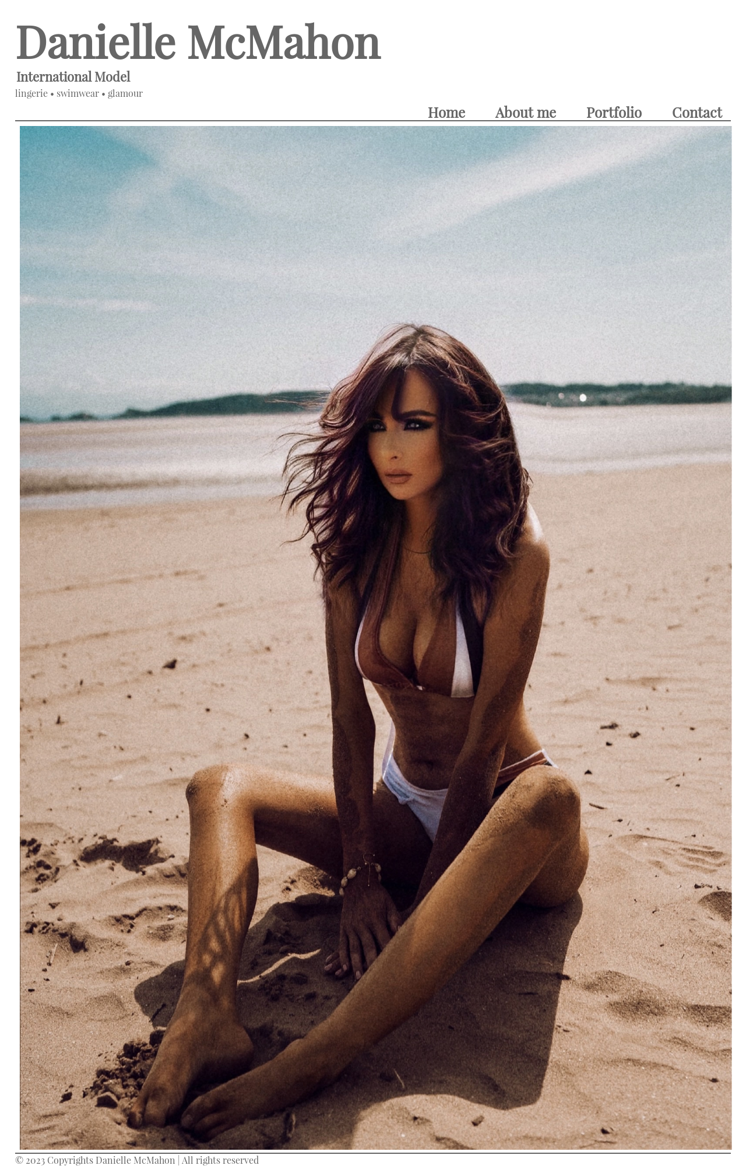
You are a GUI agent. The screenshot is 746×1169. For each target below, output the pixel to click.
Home (446, 112)
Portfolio (614, 112)
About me (525, 112)
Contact (697, 112)
